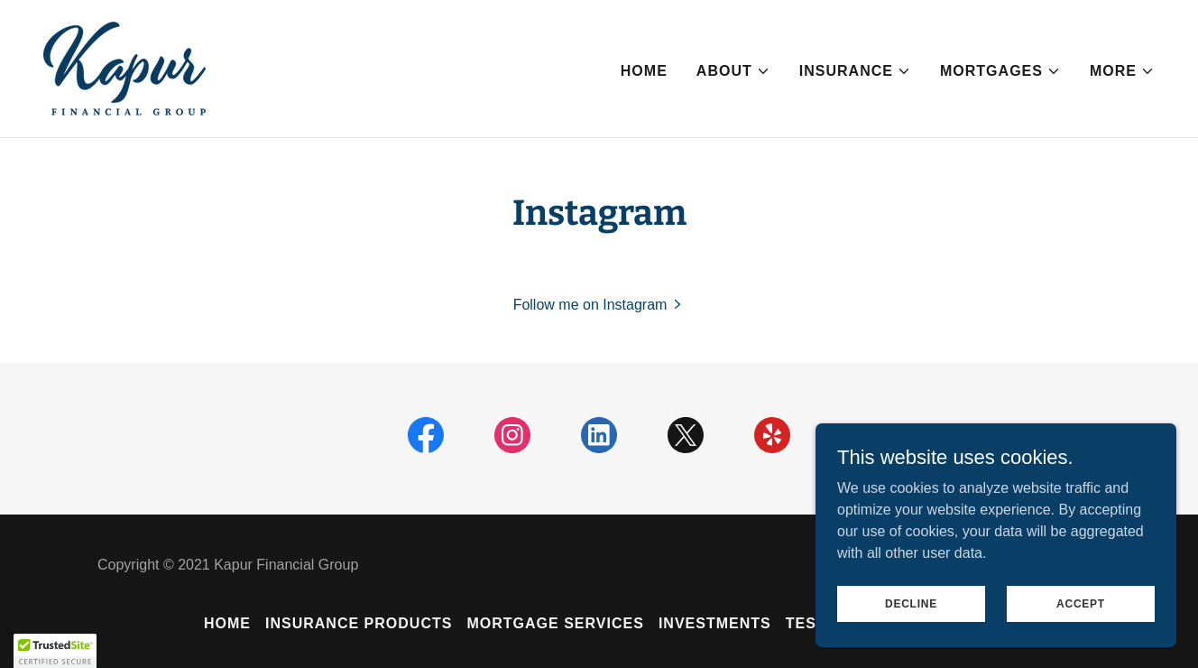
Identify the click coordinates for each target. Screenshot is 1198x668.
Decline (911, 603)
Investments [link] (715, 623)
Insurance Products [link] (359, 623)
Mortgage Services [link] (554, 623)
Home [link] (644, 71)
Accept (1080, 603)
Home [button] (227, 623)
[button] (733, 71)
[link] (124, 67)
